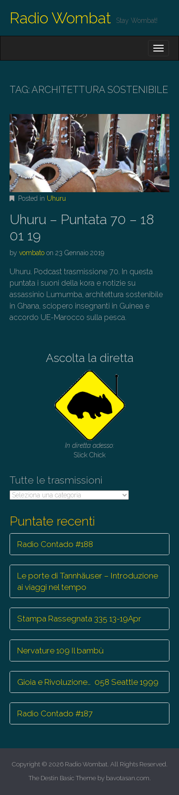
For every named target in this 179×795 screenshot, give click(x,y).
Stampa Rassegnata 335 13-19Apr (79, 618)
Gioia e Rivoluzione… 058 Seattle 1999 (87, 682)
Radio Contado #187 (55, 713)
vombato (31, 253)
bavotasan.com (127, 778)
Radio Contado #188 (55, 544)
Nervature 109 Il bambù (60, 650)
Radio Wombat (60, 18)
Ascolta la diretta (90, 358)
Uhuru (56, 198)
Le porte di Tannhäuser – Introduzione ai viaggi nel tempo (87, 581)
